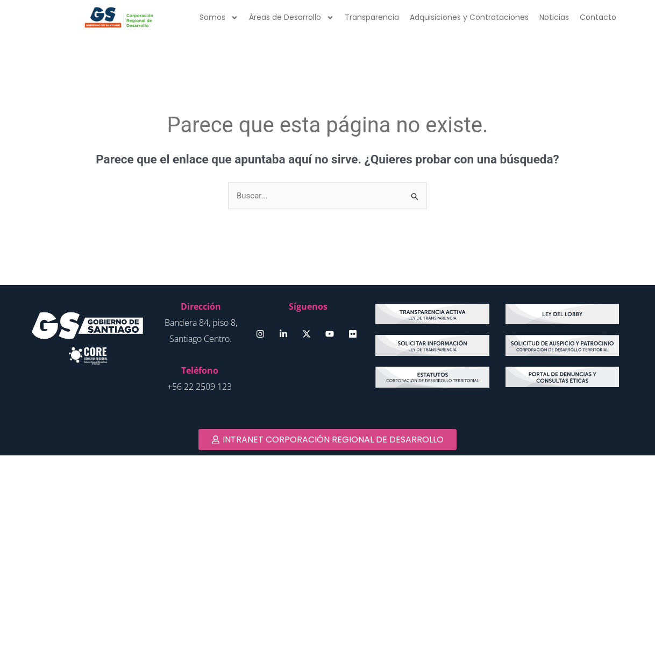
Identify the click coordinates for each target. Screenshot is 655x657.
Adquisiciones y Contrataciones (469, 17)
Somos (219, 18)
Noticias (554, 17)
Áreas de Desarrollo (291, 18)
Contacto (598, 17)
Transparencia (372, 17)
